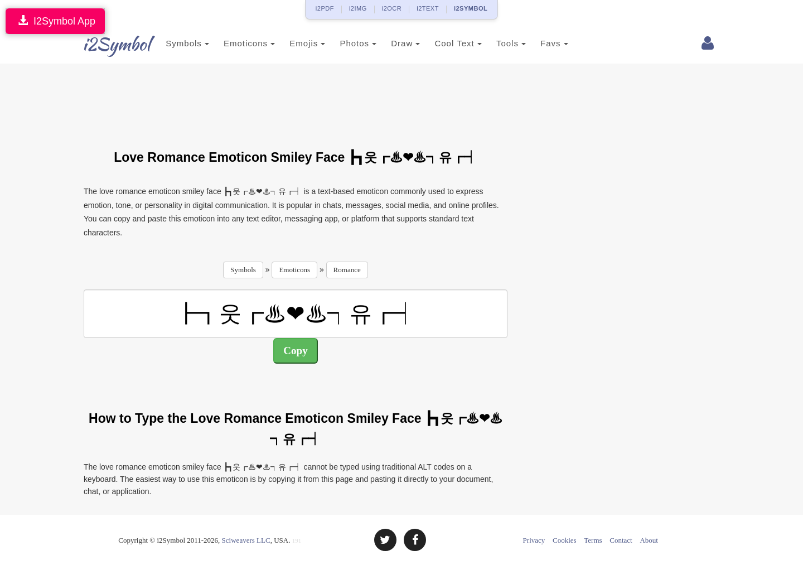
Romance (347, 269)
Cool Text (444, 43)
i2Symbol (106, 44)
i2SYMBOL (470, 8)
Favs (541, 43)
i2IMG (358, 8)
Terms (593, 540)
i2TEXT (428, 8)
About (649, 540)
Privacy (534, 540)
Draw (392, 43)
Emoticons (236, 43)
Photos (344, 43)
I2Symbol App (55, 21)
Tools (497, 43)
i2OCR (392, 8)
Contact (620, 540)
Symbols (174, 43)
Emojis (294, 43)
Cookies (565, 540)
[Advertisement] (296, 100)
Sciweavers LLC (246, 540)
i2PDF (325, 8)
